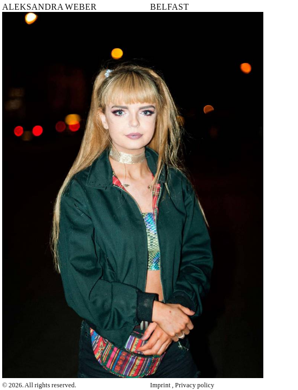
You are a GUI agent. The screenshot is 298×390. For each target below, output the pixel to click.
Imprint (160, 385)
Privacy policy (194, 385)
